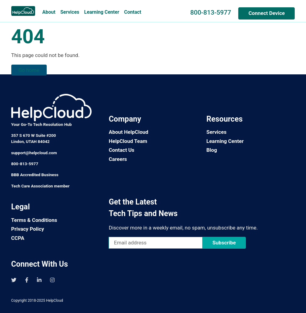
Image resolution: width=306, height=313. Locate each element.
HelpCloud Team (128, 141)
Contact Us (121, 150)
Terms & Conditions (34, 220)
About (49, 12)
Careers (118, 159)
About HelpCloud (128, 132)
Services (69, 12)
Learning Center (101, 12)
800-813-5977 (210, 12)
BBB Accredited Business (35, 174)
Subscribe (224, 243)
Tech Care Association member (40, 185)
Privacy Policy (27, 229)
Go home (29, 70)
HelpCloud (54, 300)
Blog (211, 150)
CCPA (17, 238)
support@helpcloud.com (34, 152)
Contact (132, 12)
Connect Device (266, 13)
